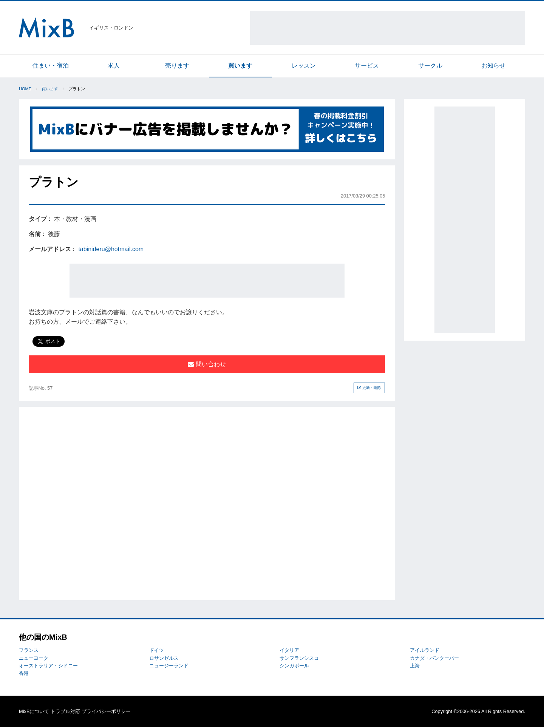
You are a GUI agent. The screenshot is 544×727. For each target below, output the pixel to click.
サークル (430, 65)
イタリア (289, 650)
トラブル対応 (65, 711)
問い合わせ (207, 364)
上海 (415, 665)
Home (25, 88)
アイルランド (424, 650)
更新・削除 (369, 388)
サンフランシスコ (299, 658)
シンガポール (294, 665)
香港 (24, 673)
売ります (177, 65)
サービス (367, 65)
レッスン (304, 65)
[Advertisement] (387, 28)
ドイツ (156, 650)
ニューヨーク (33, 658)
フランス (29, 650)
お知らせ (493, 65)
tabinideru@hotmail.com (111, 249)
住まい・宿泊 (50, 65)
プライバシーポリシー (106, 711)
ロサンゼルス (164, 658)
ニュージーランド (169, 665)
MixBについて (34, 711)
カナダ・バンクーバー (434, 658)
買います (240, 65)
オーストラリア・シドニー (48, 665)
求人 (114, 65)
